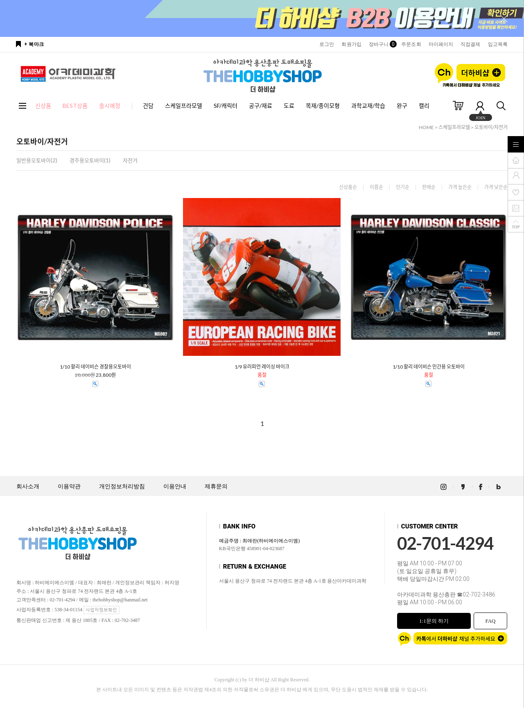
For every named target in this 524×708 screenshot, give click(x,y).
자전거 (130, 160)
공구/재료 (260, 105)
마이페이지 (441, 44)
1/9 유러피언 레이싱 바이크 (262, 367)
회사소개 (27, 486)
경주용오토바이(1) (90, 160)
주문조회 (411, 44)
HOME (426, 127)
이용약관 (69, 486)
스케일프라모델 (183, 105)
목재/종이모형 (323, 105)
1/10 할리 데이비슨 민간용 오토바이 (429, 367)
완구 (402, 105)
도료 (289, 105)
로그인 (326, 44)
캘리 (424, 105)
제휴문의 (216, 486)
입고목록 (498, 44)
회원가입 (351, 44)
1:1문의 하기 (434, 621)
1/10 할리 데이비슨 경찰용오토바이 (95, 367)
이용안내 (174, 486)
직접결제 (470, 44)
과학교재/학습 (368, 105)
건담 (148, 105)
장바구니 (381, 44)
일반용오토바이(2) (36, 160)
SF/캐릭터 (225, 105)
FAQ (490, 621)
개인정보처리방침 (122, 486)
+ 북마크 (34, 44)
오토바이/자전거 (491, 127)
